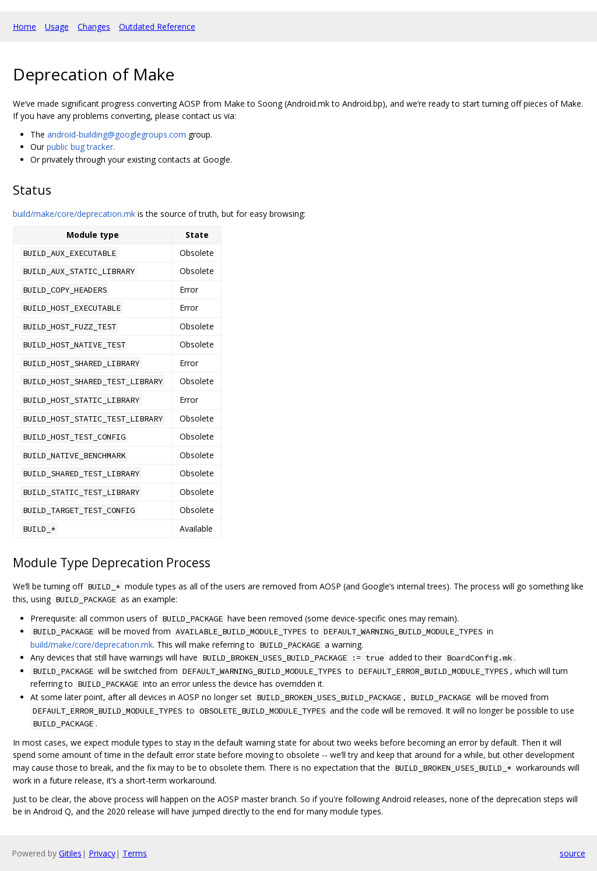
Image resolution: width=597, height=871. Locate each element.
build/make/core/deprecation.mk (74, 213)
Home (24, 26)
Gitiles (70, 853)
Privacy (102, 853)
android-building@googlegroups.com (116, 134)
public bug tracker (80, 146)
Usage (57, 26)
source (572, 853)
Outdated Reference (157, 26)
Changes (94, 26)
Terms (134, 853)
